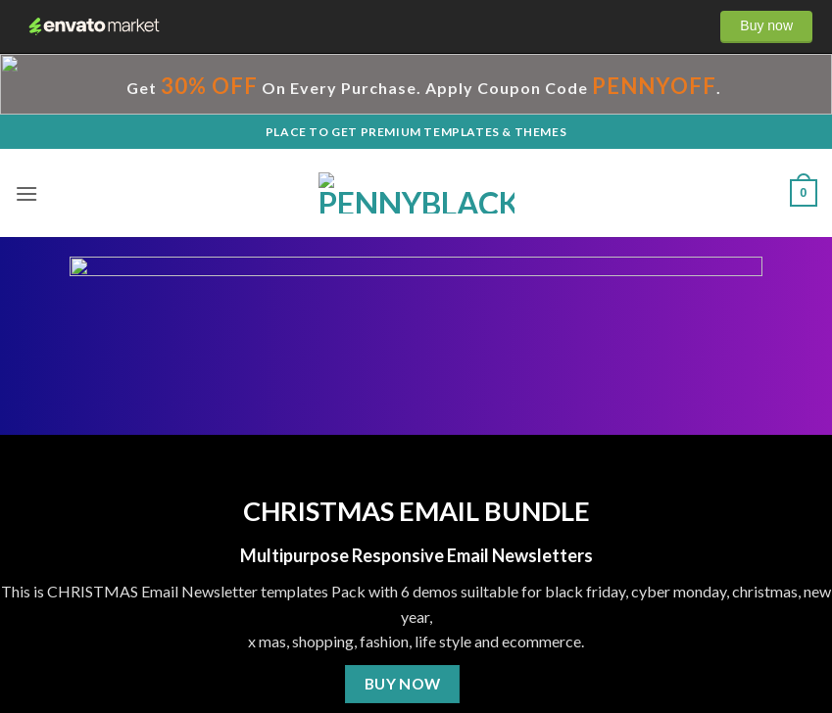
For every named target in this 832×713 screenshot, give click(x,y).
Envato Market (94, 26)
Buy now (766, 25)
